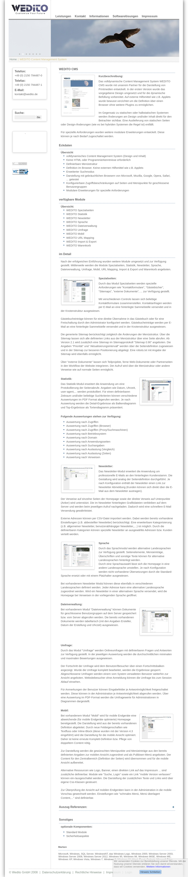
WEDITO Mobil (75, 233)
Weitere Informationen (158, 866)
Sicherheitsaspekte (77, 836)
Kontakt (80, 16)
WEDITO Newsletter (78, 218)
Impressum (149, 16)
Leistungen (63, 16)
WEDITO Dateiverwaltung (81, 225)
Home (13, 59)
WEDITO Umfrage (77, 229)
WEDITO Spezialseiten (80, 210)
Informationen (99, 16)
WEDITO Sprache (77, 222)
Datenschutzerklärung (56, 872)
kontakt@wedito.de (26, 94)
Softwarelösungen (125, 16)
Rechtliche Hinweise (88, 872)
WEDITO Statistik (76, 214)
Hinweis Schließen (150, 872)
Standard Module (76, 832)
